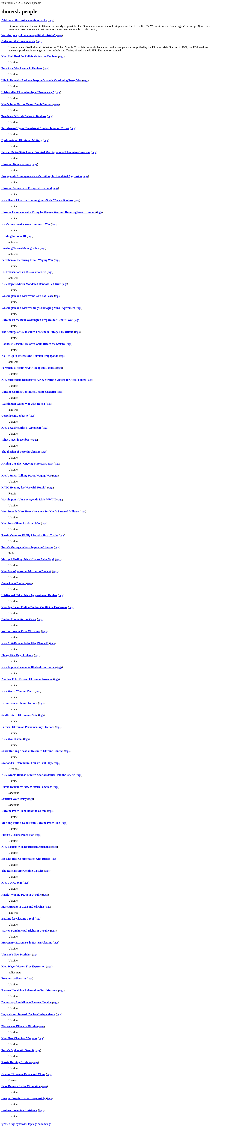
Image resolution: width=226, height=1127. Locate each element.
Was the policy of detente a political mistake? (28, 35)
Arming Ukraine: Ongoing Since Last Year (27, 463)
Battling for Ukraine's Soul (17, 918)
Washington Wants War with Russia (23, 403)
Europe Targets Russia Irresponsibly (23, 1098)
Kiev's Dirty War (11, 882)
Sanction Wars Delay (14, 798)
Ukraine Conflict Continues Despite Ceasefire (28, 391)
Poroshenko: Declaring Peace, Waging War (27, 260)
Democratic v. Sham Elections (19, 703)
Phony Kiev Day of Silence (17, 655)
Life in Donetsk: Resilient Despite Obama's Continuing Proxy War (41, 80)
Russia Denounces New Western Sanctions (26, 786)
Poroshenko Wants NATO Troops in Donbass (28, 367)
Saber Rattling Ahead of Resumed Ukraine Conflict (32, 750)
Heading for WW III (13, 236)
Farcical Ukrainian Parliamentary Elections (27, 727)
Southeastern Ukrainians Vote (19, 715)
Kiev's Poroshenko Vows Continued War (25, 224)
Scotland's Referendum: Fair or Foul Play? (27, 762)
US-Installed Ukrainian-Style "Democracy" (27, 92)
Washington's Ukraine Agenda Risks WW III (28, 499)
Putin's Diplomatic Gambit (17, 1050)
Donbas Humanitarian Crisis (18, 619)
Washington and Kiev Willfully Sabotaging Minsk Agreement (38, 307)
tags (51, 20)
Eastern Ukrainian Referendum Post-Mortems (29, 990)
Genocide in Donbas (13, 583)
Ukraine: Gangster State (16, 164)
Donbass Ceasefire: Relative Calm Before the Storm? (33, 343)
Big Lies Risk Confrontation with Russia (25, 858)
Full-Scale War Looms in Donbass (21, 68)
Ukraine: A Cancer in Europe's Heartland (26, 188)
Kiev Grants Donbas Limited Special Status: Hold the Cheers (38, 774)
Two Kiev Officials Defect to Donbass (23, 116)
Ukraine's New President (16, 954)
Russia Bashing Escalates (16, 1062)
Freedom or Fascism (13, 978)
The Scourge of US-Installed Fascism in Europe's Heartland (37, 331)
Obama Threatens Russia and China (23, 1074)
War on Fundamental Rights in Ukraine (25, 930)
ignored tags (8, 1123)
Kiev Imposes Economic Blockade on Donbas (28, 667)
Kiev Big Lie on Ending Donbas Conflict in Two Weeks (34, 607)
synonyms (22, 1123)
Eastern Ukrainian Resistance (19, 1110)
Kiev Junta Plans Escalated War (20, 523)
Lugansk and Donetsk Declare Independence (28, 1014)
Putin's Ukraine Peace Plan (17, 834)
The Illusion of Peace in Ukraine (20, 451)
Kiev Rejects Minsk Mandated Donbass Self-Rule (31, 283)
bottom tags (44, 1123)
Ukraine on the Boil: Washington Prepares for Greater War (37, 319)
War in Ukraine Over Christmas (20, 631)
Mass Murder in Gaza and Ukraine (22, 906)
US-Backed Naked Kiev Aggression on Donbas (29, 595)
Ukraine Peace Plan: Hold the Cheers (23, 810)
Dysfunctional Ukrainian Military (21, 140)
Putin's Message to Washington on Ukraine (27, 547)
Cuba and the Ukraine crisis (18, 41)
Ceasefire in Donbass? (14, 415)
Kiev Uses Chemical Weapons (19, 1038)
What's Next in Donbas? (16, 439)
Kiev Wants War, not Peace (17, 691)
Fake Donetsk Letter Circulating (21, 1086)
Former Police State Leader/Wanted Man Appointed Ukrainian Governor (45, 152)
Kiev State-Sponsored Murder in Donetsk (26, 571)
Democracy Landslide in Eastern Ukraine (26, 1002)
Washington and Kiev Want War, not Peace (27, 295)
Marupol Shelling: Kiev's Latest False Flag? (27, 559)
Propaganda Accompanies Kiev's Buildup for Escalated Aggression (41, 176)
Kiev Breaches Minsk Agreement (21, 427)
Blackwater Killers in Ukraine (19, 1026)
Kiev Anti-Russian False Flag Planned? (25, 643)
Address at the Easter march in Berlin (24, 20)
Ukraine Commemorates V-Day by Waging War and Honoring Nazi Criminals (48, 212)
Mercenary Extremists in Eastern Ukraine (26, 942)
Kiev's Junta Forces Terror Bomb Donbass (27, 104)
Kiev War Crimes (11, 738)
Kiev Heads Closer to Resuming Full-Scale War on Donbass (37, 200)
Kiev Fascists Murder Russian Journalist (26, 846)
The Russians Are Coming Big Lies (22, 870)
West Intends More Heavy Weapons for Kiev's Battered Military (40, 511)
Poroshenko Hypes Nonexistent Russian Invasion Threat (35, 128)
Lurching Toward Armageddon (20, 248)
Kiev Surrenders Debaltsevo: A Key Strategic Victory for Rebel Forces (43, 379)
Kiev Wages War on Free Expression (23, 966)
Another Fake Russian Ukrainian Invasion (27, 679)
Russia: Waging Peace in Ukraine (21, 894)
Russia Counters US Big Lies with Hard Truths (29, 535)
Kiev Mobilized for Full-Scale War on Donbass (29, 56)
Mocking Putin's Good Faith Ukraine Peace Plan (30, 822)
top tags (32, 1123)
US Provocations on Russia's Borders (23, 271)
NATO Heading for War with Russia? (24, 487)
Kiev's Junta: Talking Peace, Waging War (26, 475)
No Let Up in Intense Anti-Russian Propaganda (29, 355)
